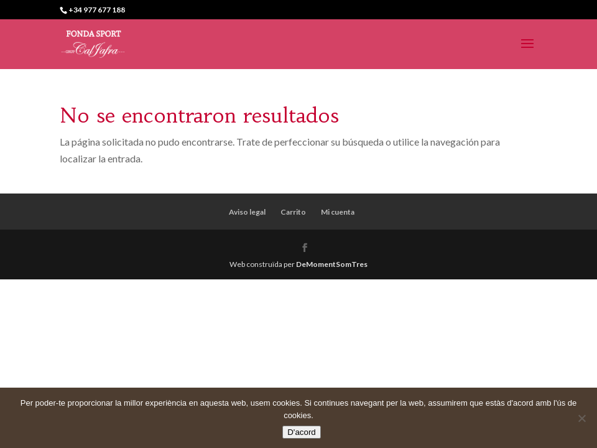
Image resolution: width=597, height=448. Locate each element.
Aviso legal (247, 212)
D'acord (301, 432)
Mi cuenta (337, 212)
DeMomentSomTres (332, 264)
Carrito (293, 212)
